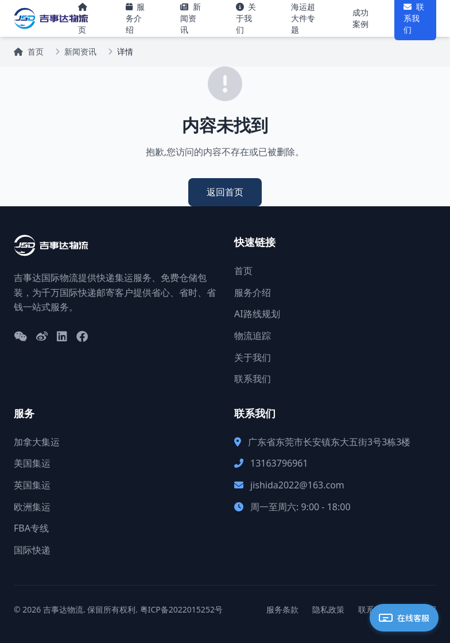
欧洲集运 (32, 506)
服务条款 (282, 609)
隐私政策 (328, 609)
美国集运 (32, 463)
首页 (29, 51)
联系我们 (252, 378)
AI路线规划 (257, 313)
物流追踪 (252, 335)
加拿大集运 (37, 442)
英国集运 (32, 485)
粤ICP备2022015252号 (181, 609)
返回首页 (225, 192)
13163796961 (279, 463)
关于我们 (252, 357)
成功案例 (360, 18)
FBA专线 (31, 528)
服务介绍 (252, 292)
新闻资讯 (80, 51)
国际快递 (32, 550)
